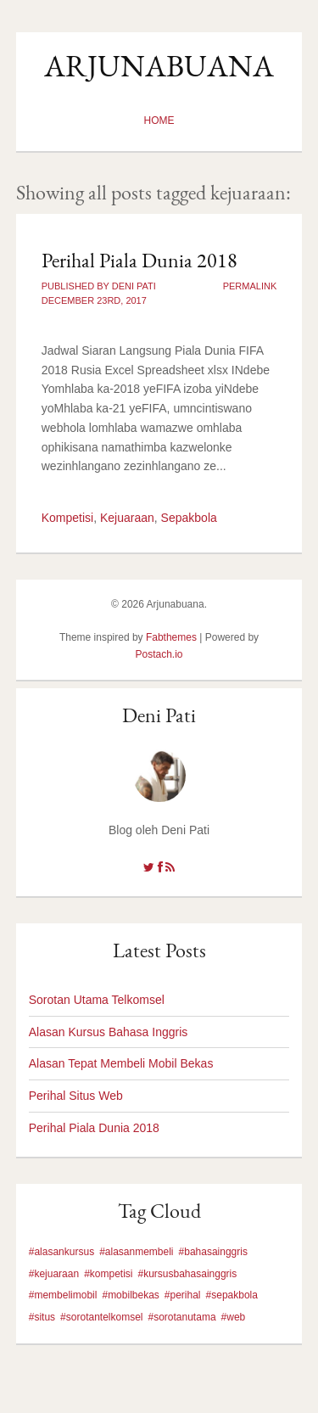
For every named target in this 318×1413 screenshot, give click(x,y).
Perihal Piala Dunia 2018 (139, 260)
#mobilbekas (130, 1295)
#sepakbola (232, 1295)
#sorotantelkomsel (101, 1317)
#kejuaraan (54, 1274)
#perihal (183, 1295)
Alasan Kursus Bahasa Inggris (108, 1032)
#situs (42, 1317)
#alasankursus (61, 1252)
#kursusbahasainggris (187, 1274)
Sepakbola (189, 517)
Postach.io (158, 654)
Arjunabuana (159, 66)
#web (233, 1317)
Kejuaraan (127, 517)
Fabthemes (171, 637)
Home (159, 120)
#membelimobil (63, 1295)
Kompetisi (67, 517)
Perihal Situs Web (76, 1095)
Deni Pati (159, 715)
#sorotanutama (182, 1317)
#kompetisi (108, 1274)
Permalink (250, 286)
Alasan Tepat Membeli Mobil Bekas (121, 1063)
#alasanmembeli (136, 1252)
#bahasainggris (213, 1252)
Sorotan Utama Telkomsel (97, 999)
